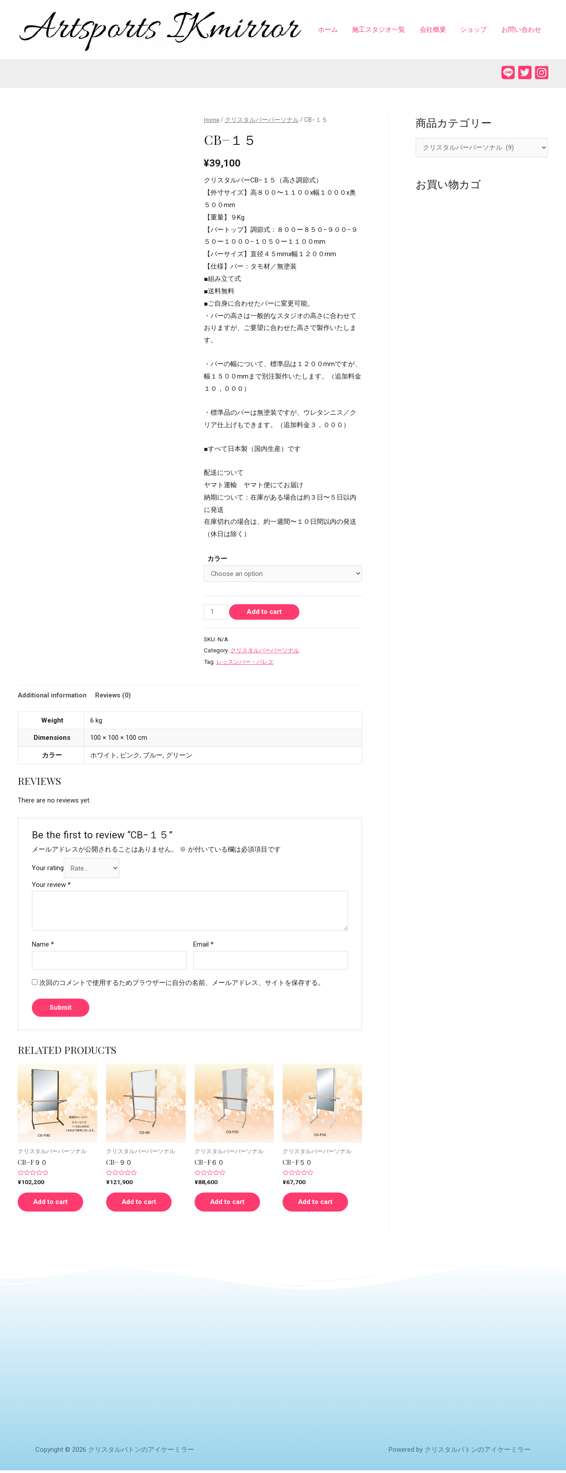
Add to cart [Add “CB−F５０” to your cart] (317, 1204)
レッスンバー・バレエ (247, 662)
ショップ (475, 30)
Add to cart (264, 613)
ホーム (333, 30)
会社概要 (435, 30)
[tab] (53, 696)
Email (203, 946)
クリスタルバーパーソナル (262, 120)
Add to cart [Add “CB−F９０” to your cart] (52, 1204)
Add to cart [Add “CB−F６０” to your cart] (229, 1204)
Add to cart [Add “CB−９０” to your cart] (141, 1204)
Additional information (53, 696)
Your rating (48, 869)
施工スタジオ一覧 (382, 30)
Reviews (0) (114, 696)
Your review (51, 886)
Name (43, 946)
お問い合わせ (522, 30)
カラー (217, 560)
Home (212, 120)
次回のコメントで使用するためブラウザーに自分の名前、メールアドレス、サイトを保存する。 (182, 984)
